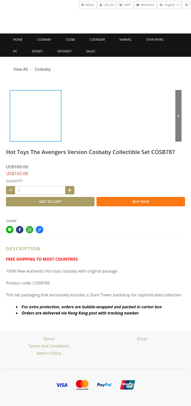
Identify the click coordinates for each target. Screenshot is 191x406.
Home (18, 39)
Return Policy (49, 353)
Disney (37, 51)
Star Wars (154, 39)
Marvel (125, 39)
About (48, 339)
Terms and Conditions (48, 346)
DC (15, 51)
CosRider (97, 39)
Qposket (64, 51)
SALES (90, 51)
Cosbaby (44, 39)
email (142, 339)
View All (20, 69)
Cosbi (70, 39)
